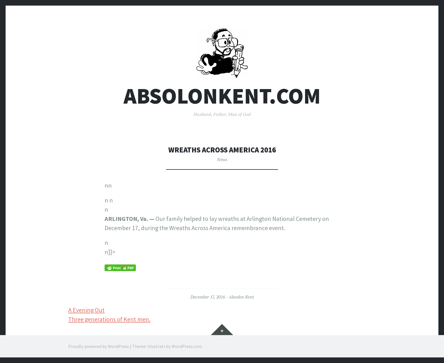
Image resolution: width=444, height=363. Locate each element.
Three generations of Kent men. (109, 319)
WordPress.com (187, 346)
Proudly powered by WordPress (98, 346)
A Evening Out (86, 310)
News (222, 159)
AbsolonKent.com (222, 96)
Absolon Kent (241, 297)
